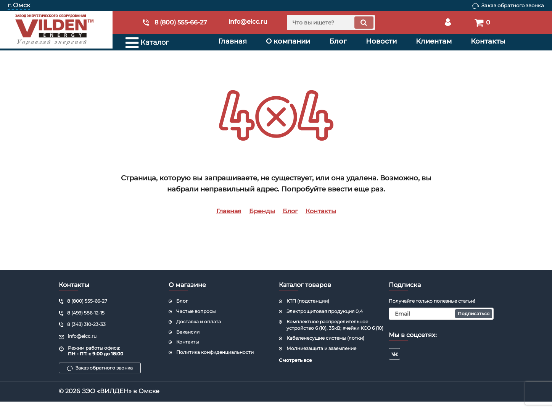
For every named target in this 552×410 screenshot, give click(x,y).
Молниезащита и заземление (321, 348)
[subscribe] (441, 314)
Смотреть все (295, 360)
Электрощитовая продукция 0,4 (324, 311)
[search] (331, 22)
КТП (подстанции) (307, 301)
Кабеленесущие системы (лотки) (325, 338)
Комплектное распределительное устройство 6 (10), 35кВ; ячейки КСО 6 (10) (334, 325)
